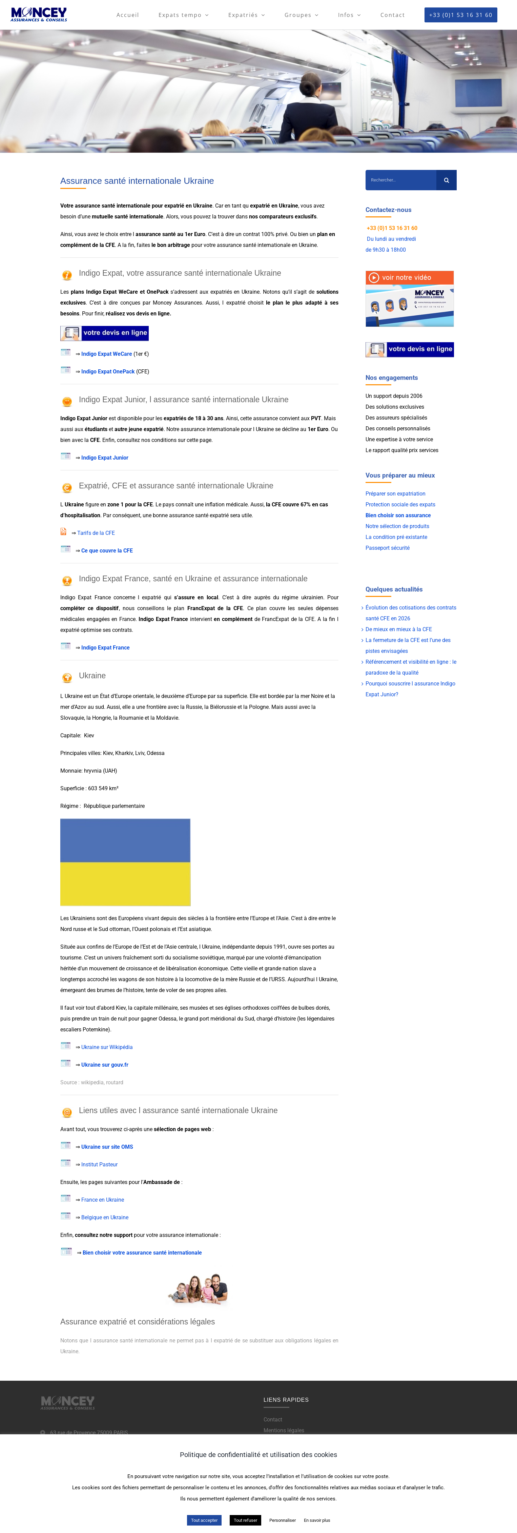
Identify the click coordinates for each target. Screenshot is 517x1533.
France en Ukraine (102, 1200)
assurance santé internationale (112, 205)
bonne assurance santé (179, 515)
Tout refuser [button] (245, 1520)
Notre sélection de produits (397, 526)
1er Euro (195, 234)
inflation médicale (226, 504)
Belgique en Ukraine (104, 1217)
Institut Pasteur (99, 1164)
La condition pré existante (396, 537)
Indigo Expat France (85, 597)
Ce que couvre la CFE (107, 550)
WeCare (128, 292)
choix (111, 234)
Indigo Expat (101, 292)
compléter (72, 608)
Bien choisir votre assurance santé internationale (142, 1252)
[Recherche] (446, 180)
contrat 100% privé (265, 234)
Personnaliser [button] (282, 1520)
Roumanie (131, 718)
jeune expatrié (146, 429)
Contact (273, 1419)
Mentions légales (284, 1430)
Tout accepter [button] (204, 1520)
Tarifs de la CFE (96, 533)
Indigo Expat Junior (104, 457)
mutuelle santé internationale (127, 216)
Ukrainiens (82, 918)
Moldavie (167, 718)
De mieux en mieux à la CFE (399, 629)
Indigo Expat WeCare (106, 354)
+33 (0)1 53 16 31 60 (392, 228)
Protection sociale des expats (400, 504)
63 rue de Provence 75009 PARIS (89, 1433)
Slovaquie (72, 718)
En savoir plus (317, 1520)
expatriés (221, 292)
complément (75, 245)
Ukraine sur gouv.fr (104, 1065)
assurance (148, 234)
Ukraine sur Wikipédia (107, 1047)
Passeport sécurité (388, 548)
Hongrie (101, 718)
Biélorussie (223, 707)
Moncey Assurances (177, 302)
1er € (141, 354)
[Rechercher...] (401, 180)
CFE (110, 245)
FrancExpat (202, 608)
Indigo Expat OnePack (108, 371)
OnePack (158, 292)
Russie (194, 707)
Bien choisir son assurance (398, 515)
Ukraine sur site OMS (107, 1147)
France (127, 619)
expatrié (174, 205)
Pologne (259, 707)
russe (79, 929)
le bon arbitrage (170, 245)
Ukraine (202, 205)
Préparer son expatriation (396, 493)
